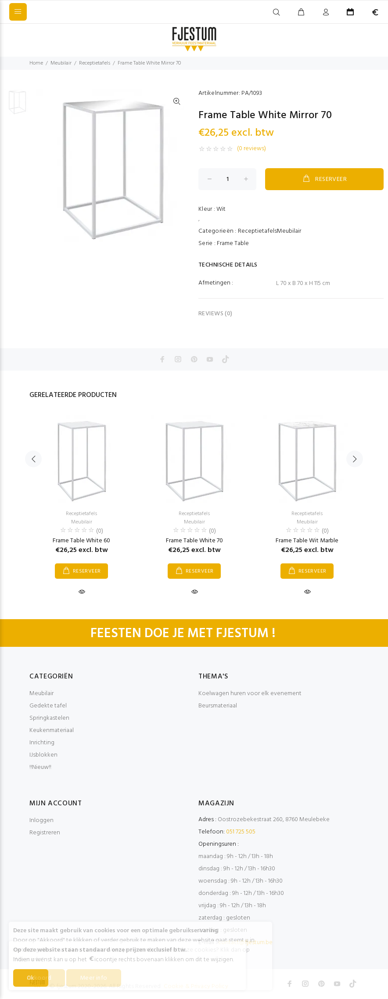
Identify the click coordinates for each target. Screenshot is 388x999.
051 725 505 (240, 832)
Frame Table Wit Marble (307, 541)
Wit (221, 209)
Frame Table (233, 243)
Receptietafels (94, 63)
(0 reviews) (251, 149)
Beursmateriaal (217, 706)
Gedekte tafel (48, 706)
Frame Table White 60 (81, 541)
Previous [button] (33, 459)
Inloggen (41, 820)
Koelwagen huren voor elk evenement (250, 694)
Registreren (44, 833)
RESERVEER (324, 179)
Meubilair (61, 63)
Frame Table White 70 (194, 541)
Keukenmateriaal (51, 730)
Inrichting (41, 743)
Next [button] (354, 459)
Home (36, 63)
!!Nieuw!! (40, 767)
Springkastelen (49, 718)
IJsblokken (43, 755)
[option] (17, 106)
